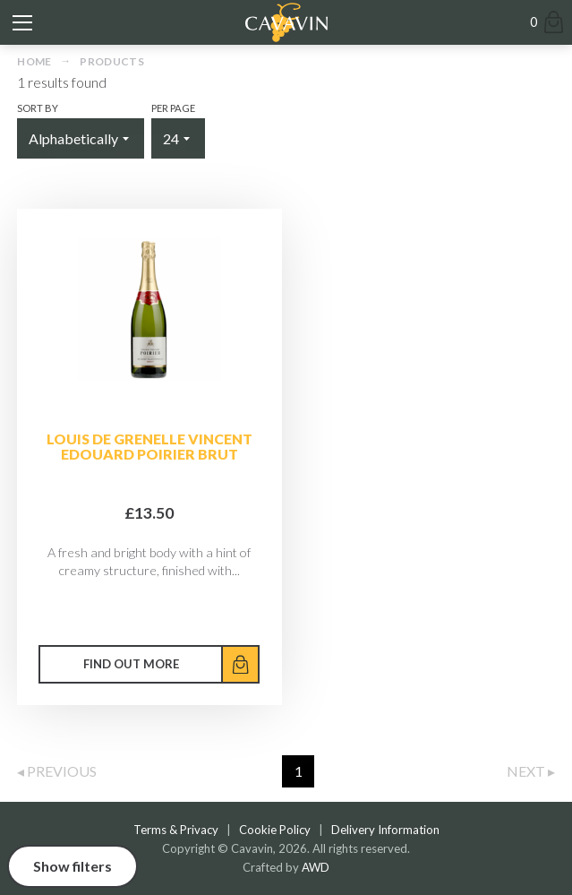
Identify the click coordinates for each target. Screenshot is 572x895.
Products (112, 61)
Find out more (131, 664)
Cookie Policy (275, 829)
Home (34, 61)
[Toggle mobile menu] (22, 22)
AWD (315, 867)
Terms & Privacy (175, 829)
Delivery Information (385, 829)
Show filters (72, 865)
